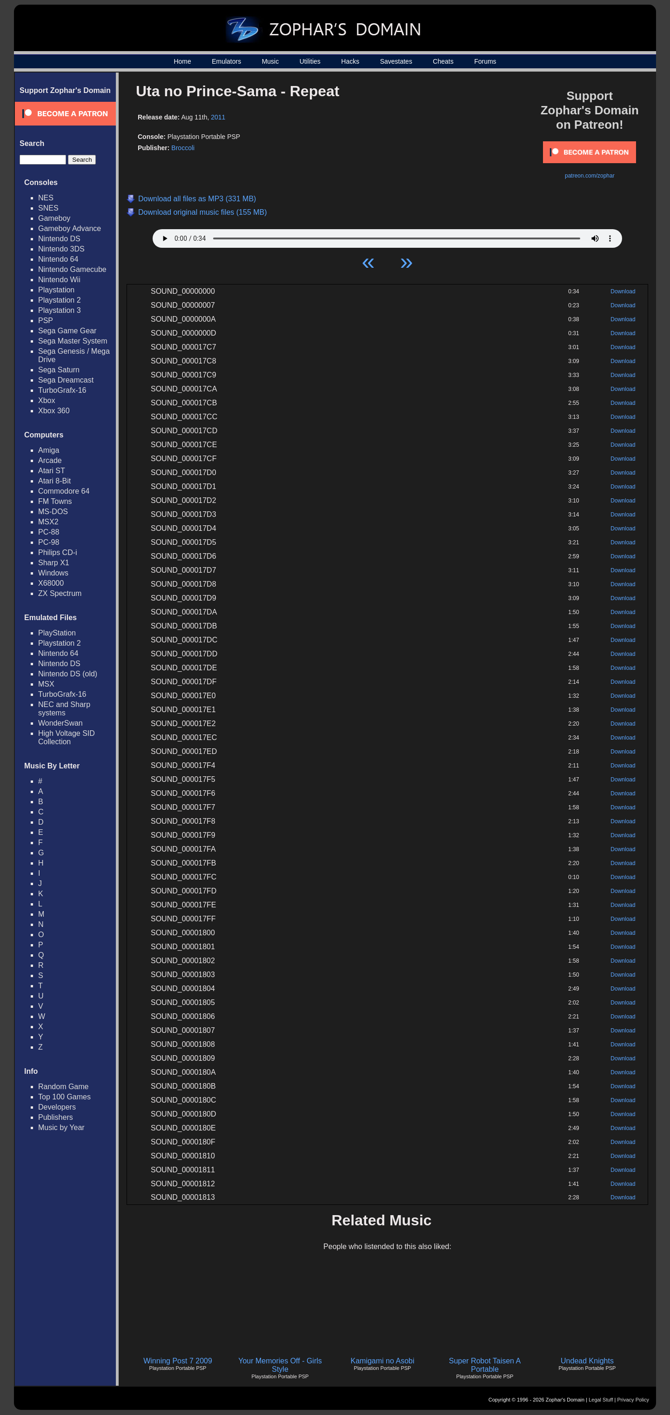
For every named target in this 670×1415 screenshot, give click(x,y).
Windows (53, 573)
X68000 (51, 583)
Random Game (63, 1087)
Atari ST (51, 471)
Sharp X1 (53, 563)
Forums (485, 61)
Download (622, 291)
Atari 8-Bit (54, 481)
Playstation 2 (59, 300)
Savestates (396, 61)
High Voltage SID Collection (66, 737)
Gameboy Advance (69, 228)
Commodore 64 (63, 491)
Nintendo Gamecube (72, 269)
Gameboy (54, 218)
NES (46, 198)
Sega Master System (72, 341)
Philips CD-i (57, 552)
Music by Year (61, 1127)
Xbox (46, 400)
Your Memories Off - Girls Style (280, 1365)
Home (182, 61)
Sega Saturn (59, 370)
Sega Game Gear (67, 331)
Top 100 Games (64, 1097)
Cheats (443, 61)
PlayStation (57, 633)
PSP (45, 320)
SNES (48, 208)
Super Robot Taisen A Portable (485, 1365)
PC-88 (48, 532)
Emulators (226, 61)
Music (270, 61)
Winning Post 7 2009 (177, 1361)
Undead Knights (587, 1361)
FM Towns (55, 501)
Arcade (50, 460)
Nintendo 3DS (61, 249)
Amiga (48, 450)
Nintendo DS (59, 239)
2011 (218, 117)
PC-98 (48, 542)
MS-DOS (53, 512)
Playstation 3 (59, 310)
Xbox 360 (54, 411)
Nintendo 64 (58, 259)
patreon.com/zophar (590, 175)
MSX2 (48, 522)
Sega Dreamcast (66, 380)
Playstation (56, 290)
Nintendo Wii (59, 280)
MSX (46, 684)
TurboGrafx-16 (62, 390)
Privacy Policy (633, 1399)
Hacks (350, 61)
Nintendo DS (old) (67, 674)
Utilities (310, 61)
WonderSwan (60, 723)
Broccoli (182, 148)
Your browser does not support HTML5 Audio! (387, 236)
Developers (57, 1107)
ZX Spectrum (59, 593)
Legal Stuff (601, 1399)
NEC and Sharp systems (64, 709)
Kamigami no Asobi (383, 1361)
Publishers (55, 1117)
